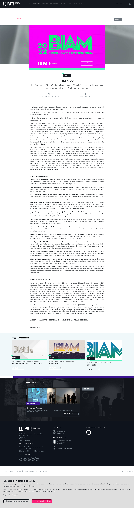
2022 (19, 19)
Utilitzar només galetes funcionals (16, 501)
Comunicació (78, 4)
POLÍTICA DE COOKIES (27, 471)
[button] (130, 4)
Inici (29, 4)
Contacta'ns (71, 414)
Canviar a (118, 19)
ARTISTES (45, 4)
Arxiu (69, 4)
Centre (62, 4)
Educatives (54, 4)
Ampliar (17, 368)
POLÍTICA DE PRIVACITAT (9, 471)
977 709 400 (24, 438)
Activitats (36, 4)
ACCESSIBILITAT (41, 471)
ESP (121, 4)
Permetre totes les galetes (42, 501)
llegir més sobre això (10, 495)
